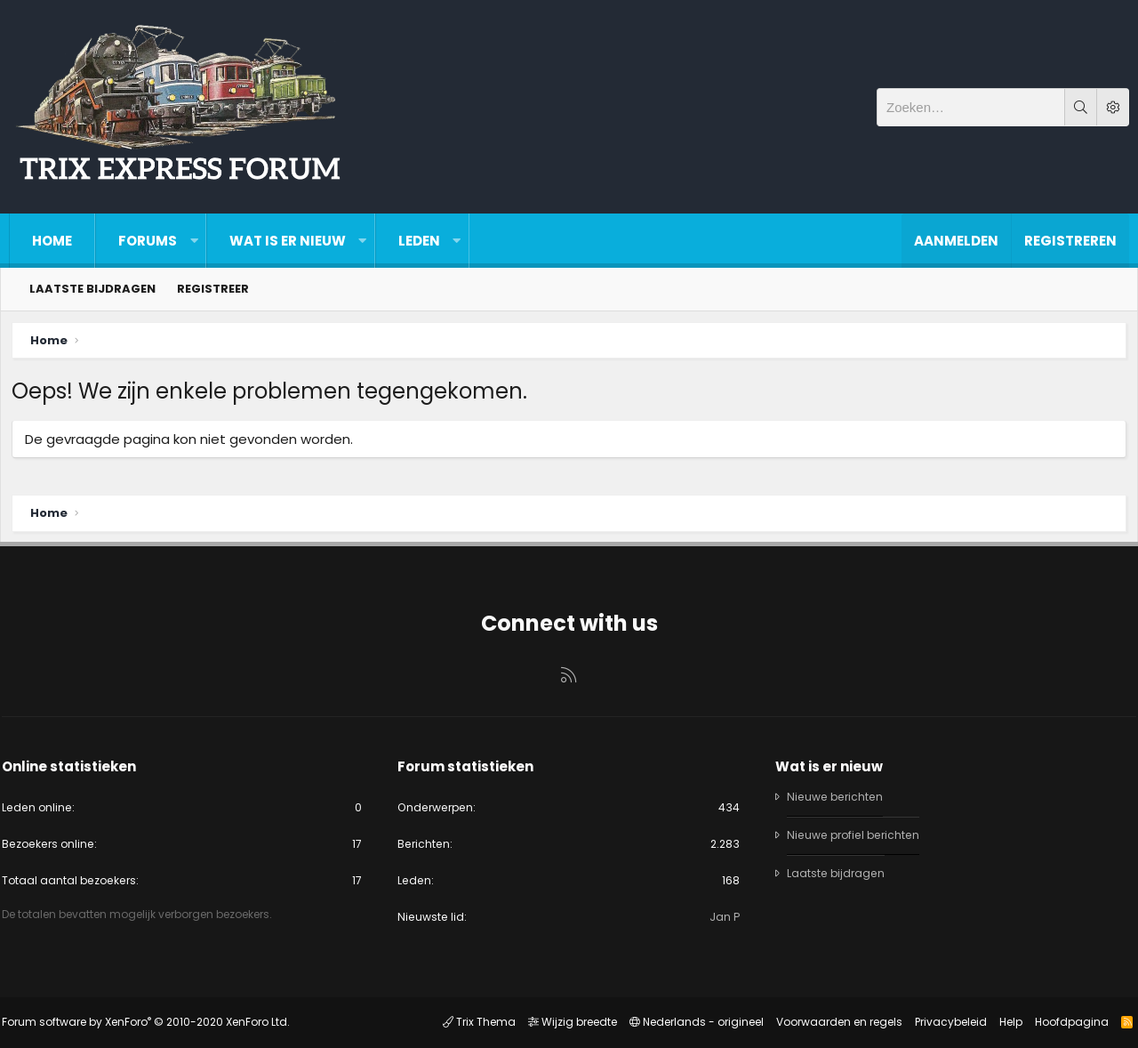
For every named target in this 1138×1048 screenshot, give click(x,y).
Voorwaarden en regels (831, 1022)
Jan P (721, 915)
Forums (147, 240)
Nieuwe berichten (835, 794)
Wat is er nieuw (287, 240)
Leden (419, 240)
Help (1002, 1022)
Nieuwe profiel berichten (855, 832)
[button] (193, 241)
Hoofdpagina (1064, 1022)
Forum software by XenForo (153, 1022)
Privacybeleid (943, 1022)
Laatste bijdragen (92, 288)
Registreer (213, 288)
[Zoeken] (971, 107)
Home (52, 240)
